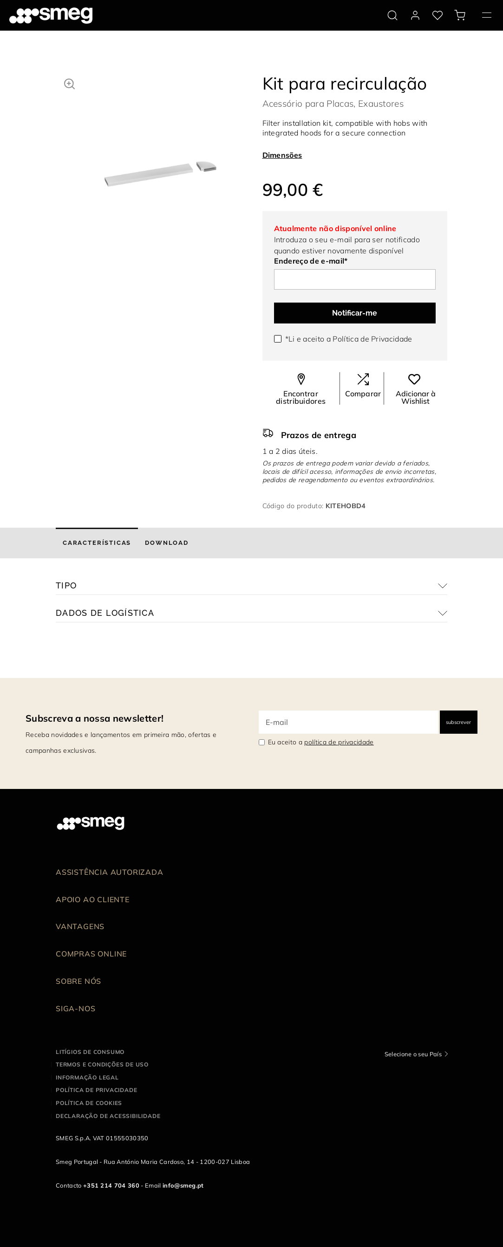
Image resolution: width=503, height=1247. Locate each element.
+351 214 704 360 (111, 1185)
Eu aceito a (321, 742)
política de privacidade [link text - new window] (338, 742)
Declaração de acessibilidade (108, 1115)
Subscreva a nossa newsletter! (94, 718)
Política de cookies (89, 1102)
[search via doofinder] (392, 15)
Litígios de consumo (90, 1051)
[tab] (97, 543)
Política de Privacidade (372, 338)
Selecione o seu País (413, 1054)
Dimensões (282, 155)
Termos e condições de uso (102, 1064)
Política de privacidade (96, 1089)
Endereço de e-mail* (311, 260)
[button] (69, 82)
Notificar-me (354, 313)
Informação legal (87, 1077)
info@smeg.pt (183, 1185)
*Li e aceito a (348, 338)
